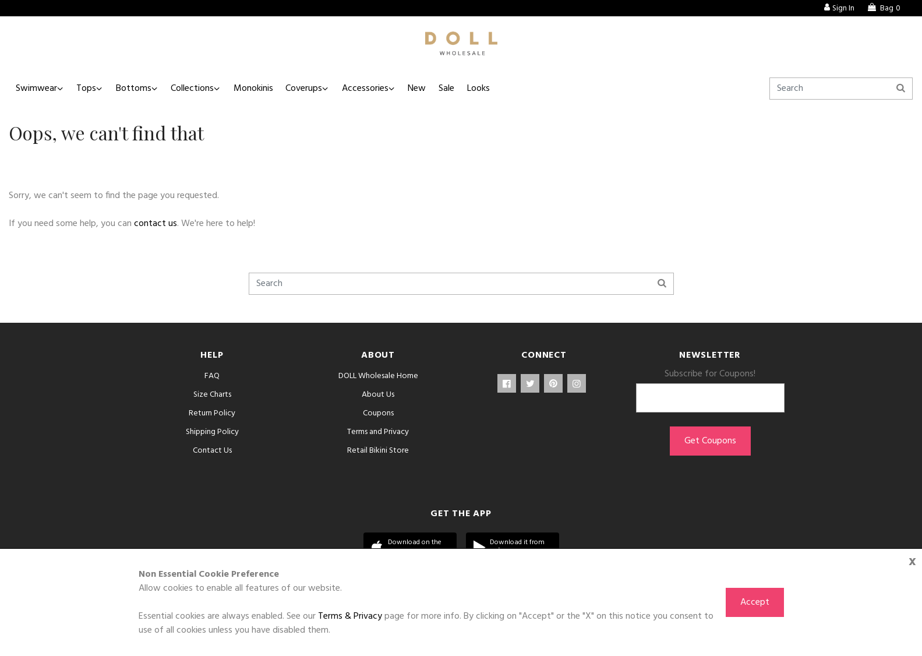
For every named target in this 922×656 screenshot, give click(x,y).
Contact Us (212, 450)
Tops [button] (88, 88)
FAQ (212, 376)
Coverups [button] (312, 88)
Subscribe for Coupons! (710, 374)
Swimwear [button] (37, 88)
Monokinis (260, 88)
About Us (378, 394)
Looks (492, 88)
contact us (155, 223)
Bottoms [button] (137, 88)
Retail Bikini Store (378, 450)
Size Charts (212, 394)
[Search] (841, 88)
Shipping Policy (212, 432)
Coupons (378, 413)
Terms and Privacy (378, 432)
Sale (459, 88)
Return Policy (212, 413)
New (428, 88)
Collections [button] (197, 88)
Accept (754, 602)
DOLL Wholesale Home (378, 376)
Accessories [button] (374, 88)
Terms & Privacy (350, 616)
